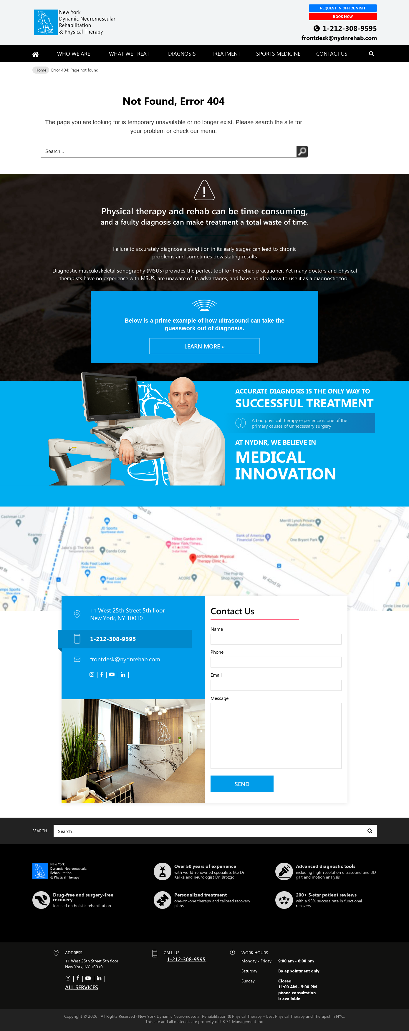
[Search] (215, 831)
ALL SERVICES (81, 987)
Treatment (226, 53)
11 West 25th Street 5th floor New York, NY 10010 (127, 614)
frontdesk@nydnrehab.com (339, 37)
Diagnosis (182, 53)
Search (369, 831)
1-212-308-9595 (350, 28)
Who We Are (75, 53)
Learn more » (204, 346)
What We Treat (130, 53)
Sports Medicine (278, 53)
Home (40, 70)
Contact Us (331, 53)
